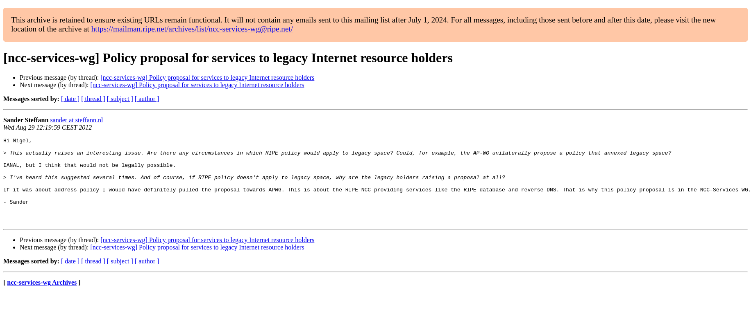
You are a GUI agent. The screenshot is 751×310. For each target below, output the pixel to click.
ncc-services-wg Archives (42, 299)
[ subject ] (120, 98)
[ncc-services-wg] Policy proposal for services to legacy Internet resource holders (207, 77)
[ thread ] (93, 98)
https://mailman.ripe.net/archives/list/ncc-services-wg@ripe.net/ (192, 29)
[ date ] (70, 98)
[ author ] (147, 98)
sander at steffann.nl (76, 120)
